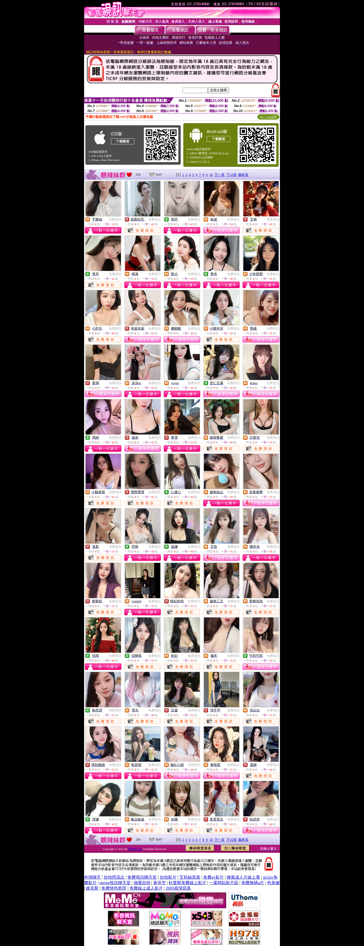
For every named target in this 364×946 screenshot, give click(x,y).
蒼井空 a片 (135, 848)
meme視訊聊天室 (115, 882)
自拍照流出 (114, 877)
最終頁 (243, 175)
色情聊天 (92, 877)
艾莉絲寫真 (189, 877)
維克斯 (92, 888)
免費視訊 (115, 219)
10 (211, 175)
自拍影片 (168, 877)
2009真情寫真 (178, 888)
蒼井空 (159, 882)
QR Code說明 (268, 117)
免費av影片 (213, 877)
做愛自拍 (142, 882)
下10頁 (231, 175)
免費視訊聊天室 (142, 877)
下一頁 (219, 175)
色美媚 (273, 882)
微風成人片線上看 (243, 877)
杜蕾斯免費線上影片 (187, 882)
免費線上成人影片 (146, 888)
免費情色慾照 (113, 888)
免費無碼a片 (252, 882)
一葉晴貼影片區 (223, 882)
